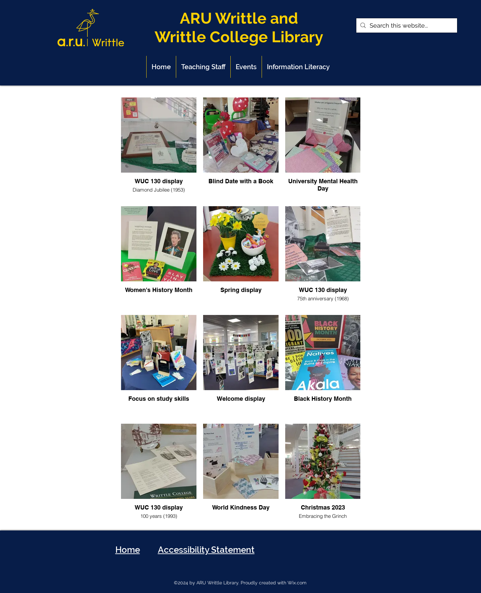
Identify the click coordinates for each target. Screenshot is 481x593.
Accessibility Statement (206, 550)
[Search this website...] (406, 25)
